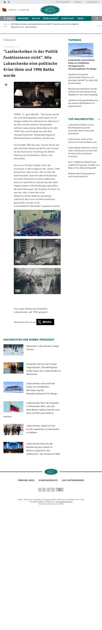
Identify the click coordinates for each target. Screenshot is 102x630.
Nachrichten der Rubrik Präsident (28, 339)
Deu (10, 18)
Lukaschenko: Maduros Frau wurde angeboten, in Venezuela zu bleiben (42, 429)
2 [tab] (97, 118)
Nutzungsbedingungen (64, 502)
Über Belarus (26, 480)
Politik (36, 18)
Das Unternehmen (73, 480)
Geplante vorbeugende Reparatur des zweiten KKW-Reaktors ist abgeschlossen (83, 103)
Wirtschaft (67, 18)
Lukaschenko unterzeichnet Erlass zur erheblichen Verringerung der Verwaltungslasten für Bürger (82, 64)
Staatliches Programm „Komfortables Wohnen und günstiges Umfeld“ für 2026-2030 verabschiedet (83, 78)
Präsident (23, 18)
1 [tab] (95, 118)
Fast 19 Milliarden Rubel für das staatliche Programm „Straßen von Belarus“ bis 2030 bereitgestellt (83, 165)
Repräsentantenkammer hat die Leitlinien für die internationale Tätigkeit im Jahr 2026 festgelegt (83, 92)
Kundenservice (48, 480)
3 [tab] (99, 118)
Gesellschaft (50, 18)
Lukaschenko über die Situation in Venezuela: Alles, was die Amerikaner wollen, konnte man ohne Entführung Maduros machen (31, 410)
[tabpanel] (84, 152)
